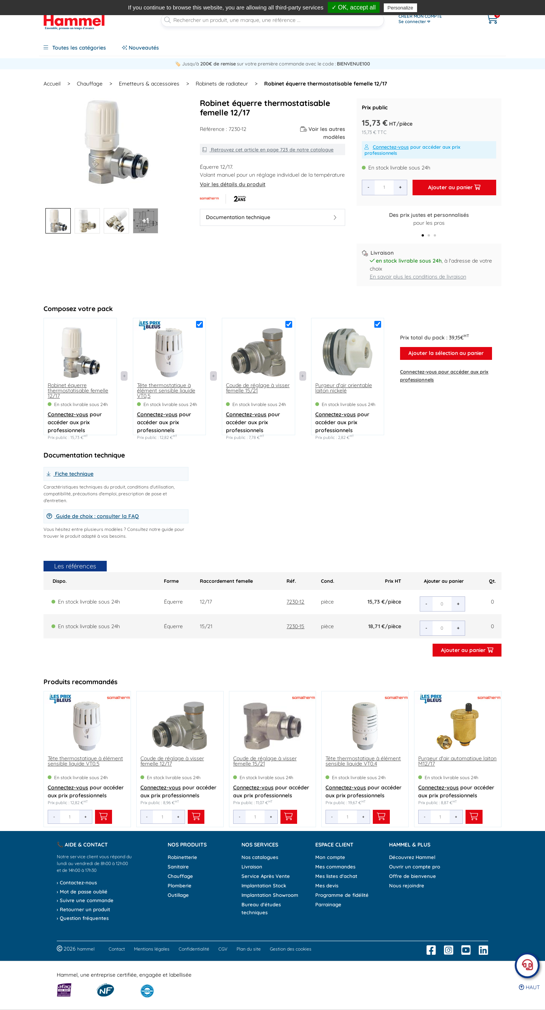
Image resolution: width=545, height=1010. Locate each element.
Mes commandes (335, 867)
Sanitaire (178, 867)
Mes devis (326, 885)
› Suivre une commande (85, 900)
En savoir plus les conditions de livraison (418, 276)
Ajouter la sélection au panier (446, 353)
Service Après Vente (265, 876)
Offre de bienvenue (412, 876)
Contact (117, 949)
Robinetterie (182, 857)
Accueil (52, 83)
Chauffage (180, 876)
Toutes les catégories (75, 47)
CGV (222, 949)
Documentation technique (271, 217)
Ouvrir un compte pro (414, 867)
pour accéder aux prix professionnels (412, 150)
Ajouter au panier (454, 187)
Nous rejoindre (406, 885)
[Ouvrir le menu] (434, 19)
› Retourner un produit (83, 909)
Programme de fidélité (342, 895)
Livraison (251, 867)
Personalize (400, 8)
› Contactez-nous (77, 882)
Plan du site (249, 949)
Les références (75, 566)
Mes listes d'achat (336, 876)
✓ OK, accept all (354, 7)
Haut (529, 987)
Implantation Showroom (269, 895)
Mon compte (330, 857)
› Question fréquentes (83, 918)
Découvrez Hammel (412, 857)
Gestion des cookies (290, 949)
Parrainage (328, 904)
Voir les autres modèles (322, 133)
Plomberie (180, 885)
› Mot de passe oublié (82, 892)
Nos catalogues (259, 857)
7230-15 (295, 626)
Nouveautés (140, 47)
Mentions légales (152, 949)
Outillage (178, 895)
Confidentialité (194, 949)
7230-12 (295, 601)
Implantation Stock (263, 885)
